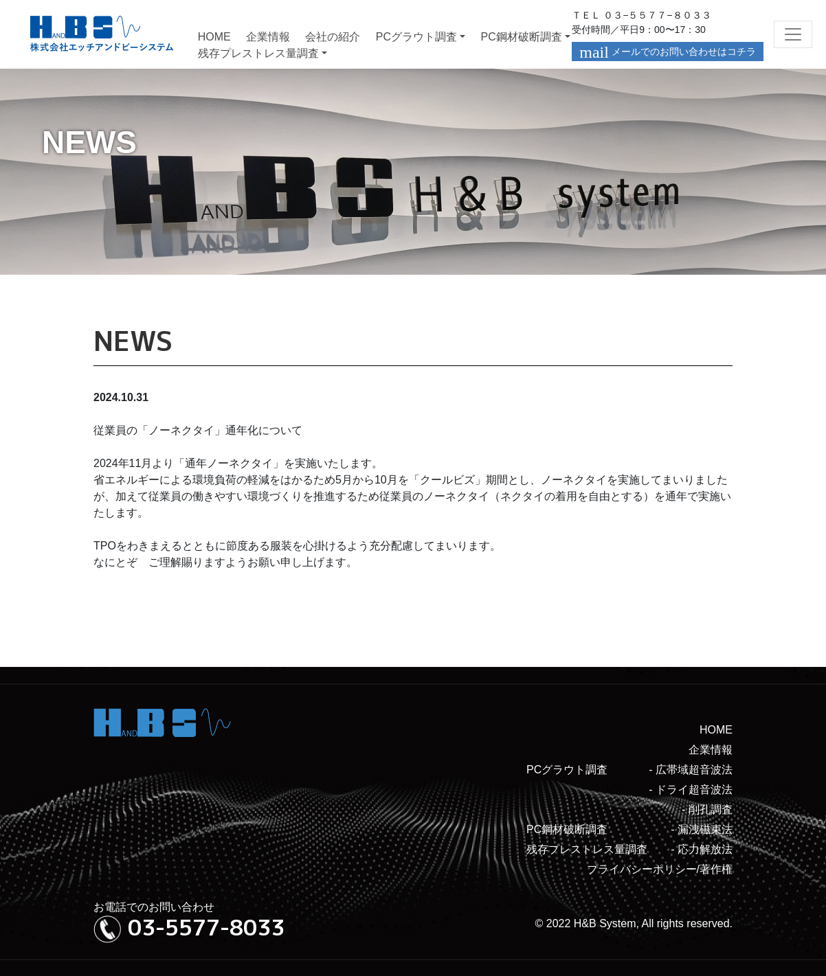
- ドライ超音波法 (691, 789)
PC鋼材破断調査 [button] (520, 37)
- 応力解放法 (702, 849)
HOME (214, 37)
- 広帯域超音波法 (691, 769)
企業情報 (268, 37)
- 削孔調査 (707, 809)
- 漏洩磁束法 (702, 829)
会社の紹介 (332, 37)
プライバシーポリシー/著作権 (660, 869)
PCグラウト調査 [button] (416, 37)
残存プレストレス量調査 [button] (258, 53)
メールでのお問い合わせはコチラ (667, 52)
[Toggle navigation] (793, 34)
